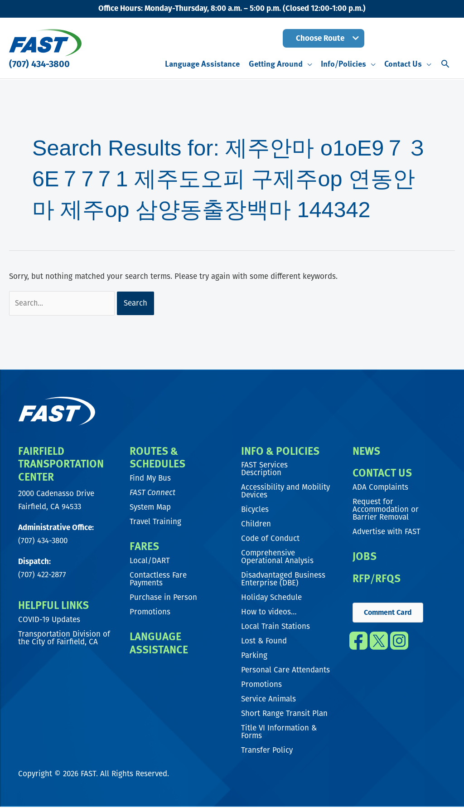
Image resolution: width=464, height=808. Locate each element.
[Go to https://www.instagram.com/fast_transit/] (399, 645)
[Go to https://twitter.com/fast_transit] (378, 645)
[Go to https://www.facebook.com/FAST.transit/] (358, 645)
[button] (323, 38)
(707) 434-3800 (39, 63)
